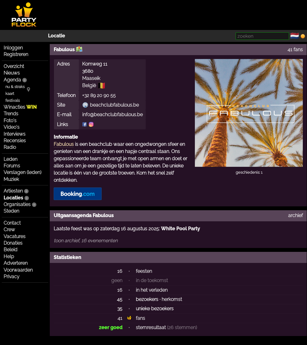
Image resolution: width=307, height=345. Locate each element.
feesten (144, 271)
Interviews (14, 134)
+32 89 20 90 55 (99, 95)
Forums (12, 166)
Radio (10, 147)
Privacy (11, 276)
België (89, 85)
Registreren (16, 54)
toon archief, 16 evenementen (86, 240)
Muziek (11, 179)
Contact (12, 223)
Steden (11, 211)
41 (120, 318)
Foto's (10, 120)
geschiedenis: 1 (249, 172)
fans (140, 318)
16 (119, 271)
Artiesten (13, 191)
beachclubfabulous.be (114, 105)
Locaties (13, 198)
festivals (12, 100)
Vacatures (14, 236)
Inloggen (13, 48)
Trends (11, 113)
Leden (10, 159)
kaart (9, 93)
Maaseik (91, 78)
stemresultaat (151, 327)
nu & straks (15, 86)
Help (9, 256)
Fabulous (64, 144)
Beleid (10, 249)
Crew (9, 229)
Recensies (15, 140)
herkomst (172, 299)
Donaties (13, 243)
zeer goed (110, 327)
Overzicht (14, 66)
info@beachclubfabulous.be (112, 114)
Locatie (56, 36)
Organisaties (17, 204)
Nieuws (12, 73)
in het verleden (152, 290)
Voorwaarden (18, 270)
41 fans (295, 49)
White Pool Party (180, 228)
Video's (11, 127)
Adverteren (16, 263)
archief (295, 215)
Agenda (12, 80)
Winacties (20, 107)
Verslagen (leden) (22, 172)
